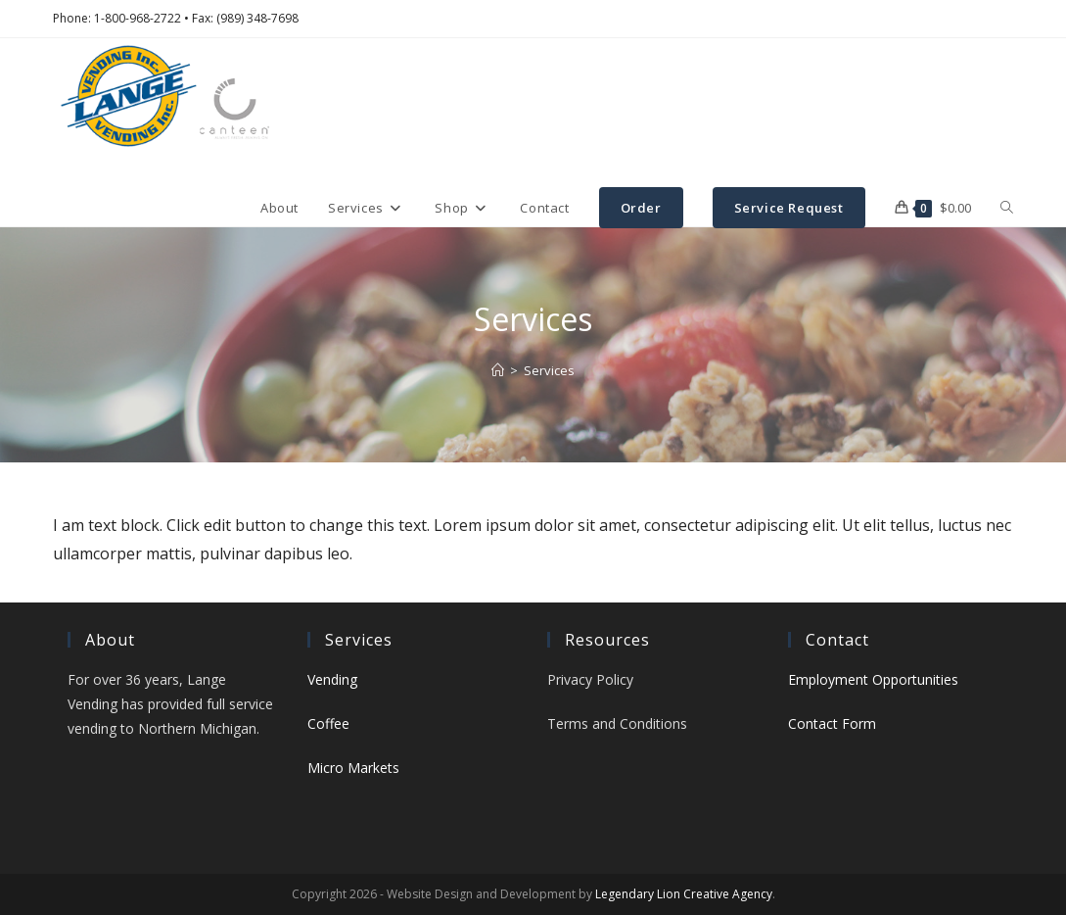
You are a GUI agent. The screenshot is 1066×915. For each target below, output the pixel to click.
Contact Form (832, 723)
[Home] (497, 370)
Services (549, 370)
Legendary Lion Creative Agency (683, 894)
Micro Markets (353, 767)
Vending (332, 679)
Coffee (328, 723)
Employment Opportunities (873, 679)
